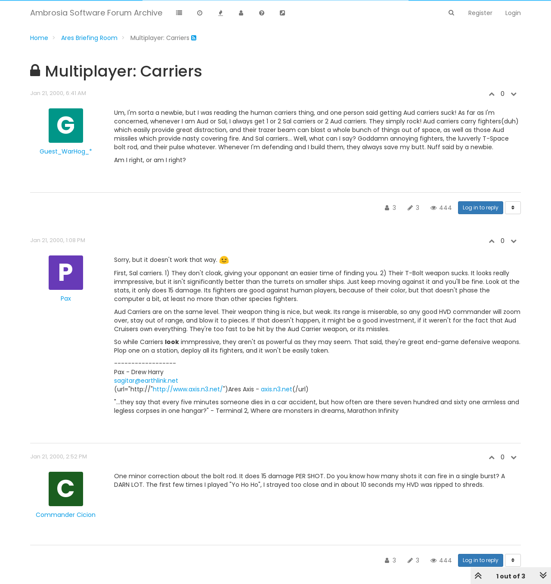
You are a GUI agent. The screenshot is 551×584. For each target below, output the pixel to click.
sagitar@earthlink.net (146, 380)
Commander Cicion (66, 514)
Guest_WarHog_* (66, 151)
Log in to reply (480, 207)
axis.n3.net (276, 389)
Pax (66, 298)
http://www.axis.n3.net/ (188, 389)
